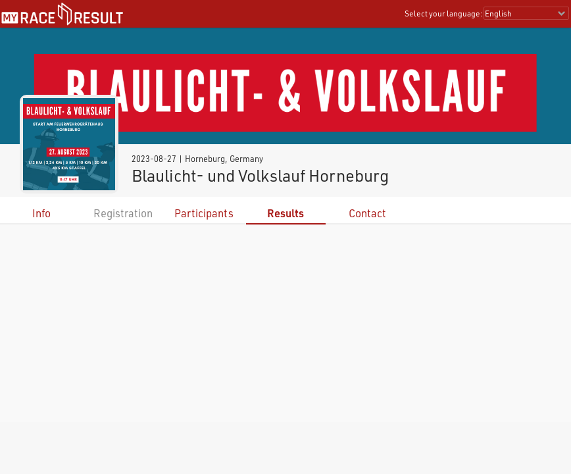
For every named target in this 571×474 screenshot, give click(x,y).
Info (41, 213)
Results (285, 213)
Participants (204, 213)
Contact (367, 213)
